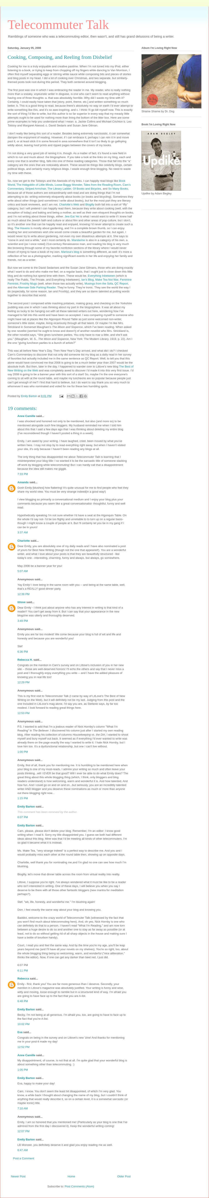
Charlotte (23, 540)
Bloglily (90, 204)
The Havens (23, 228)
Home (71, 1176)
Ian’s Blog (87, 279)
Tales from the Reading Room (102, 184)
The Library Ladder (59, 188)
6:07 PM (22, 817)
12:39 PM (23, 594)
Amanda (23, 482)
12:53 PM (23, 713)
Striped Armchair (35, 188)
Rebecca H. (25, 659)
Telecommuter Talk (58, 24)
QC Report (121, 283)
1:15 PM (22, 798)
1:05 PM (22, 1069)
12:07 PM (23, 1131)
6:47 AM (22, 1150)
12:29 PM (23, 682)
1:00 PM (22, 751)
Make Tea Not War (106, 279)
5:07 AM (22, 571)
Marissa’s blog (70, 251)
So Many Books (118, 188)
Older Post (124, 1176)
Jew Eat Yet (72, 216)
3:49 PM (22, 620)
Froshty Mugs (29, 283)
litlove (21, 602)
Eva (19, 1032)
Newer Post (18, 1176)
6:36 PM (22, 651)
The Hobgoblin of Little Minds (35, 184)
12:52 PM (23, 1047)
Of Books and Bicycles (87, 188)
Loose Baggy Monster (68, 184)
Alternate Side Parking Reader (37, 287)
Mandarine (78, 240)
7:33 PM (22, 474)
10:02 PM (23, 1024)
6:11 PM (22, 970)
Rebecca (23, 978)
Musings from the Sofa (98, 283)
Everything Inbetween (102, 275)
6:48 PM (22, 1001)
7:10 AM (22, 1108)
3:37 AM (22, 532)
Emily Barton (26, 806)
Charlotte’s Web (69, 204)
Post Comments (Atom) (79, 1186)
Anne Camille (26, 416)
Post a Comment (23, 1158)
